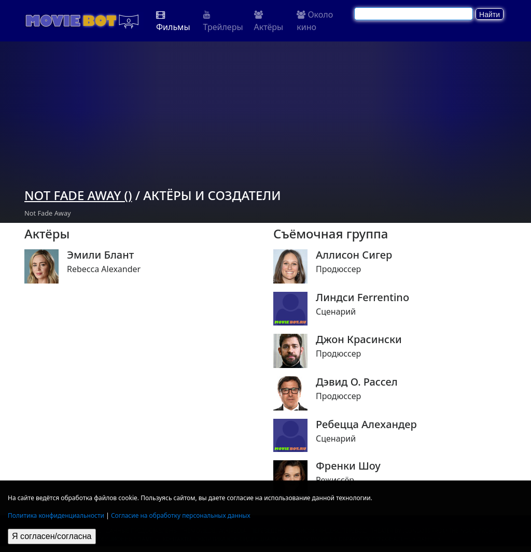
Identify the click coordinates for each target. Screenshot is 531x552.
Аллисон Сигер (354, 255)
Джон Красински (359, 339)
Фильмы (173, 21)
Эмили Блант (100, 255)
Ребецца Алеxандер (366, 424)
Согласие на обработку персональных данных (180, 515)
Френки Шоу (348, 466)
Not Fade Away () (78, 195)
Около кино (315, 21)
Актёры (269, 21)
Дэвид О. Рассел (357, 382)
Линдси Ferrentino (362, 297)
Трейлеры (223, 21)
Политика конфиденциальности (56, 515)
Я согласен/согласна (52, 536)
